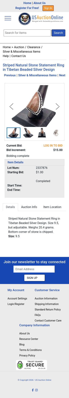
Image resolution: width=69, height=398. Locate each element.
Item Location (52, 207)
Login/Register (16, 304)
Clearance (33, 47)
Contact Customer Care (48, 320)
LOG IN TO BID (53, 145)
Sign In (48, 8)
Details (10, 207)
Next (62, 75)
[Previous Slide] (11, 106)
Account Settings (17, 298)
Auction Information (46, 298)
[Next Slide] (57, 106)
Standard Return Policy (48, 309)
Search (58, 33)
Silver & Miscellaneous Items (21, 51)
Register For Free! (27, 8)
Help (6, 56)
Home (27, 3)
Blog (21, 344)
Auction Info (29, 207)
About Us (39, 3)
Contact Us (18, 56)
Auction (19, 47)
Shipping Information (47, 304)
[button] (13, 132)
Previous (10, 75)
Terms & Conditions (30, 350)
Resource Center (28, 338)
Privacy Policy (27, 355)
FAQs (38, 315)
